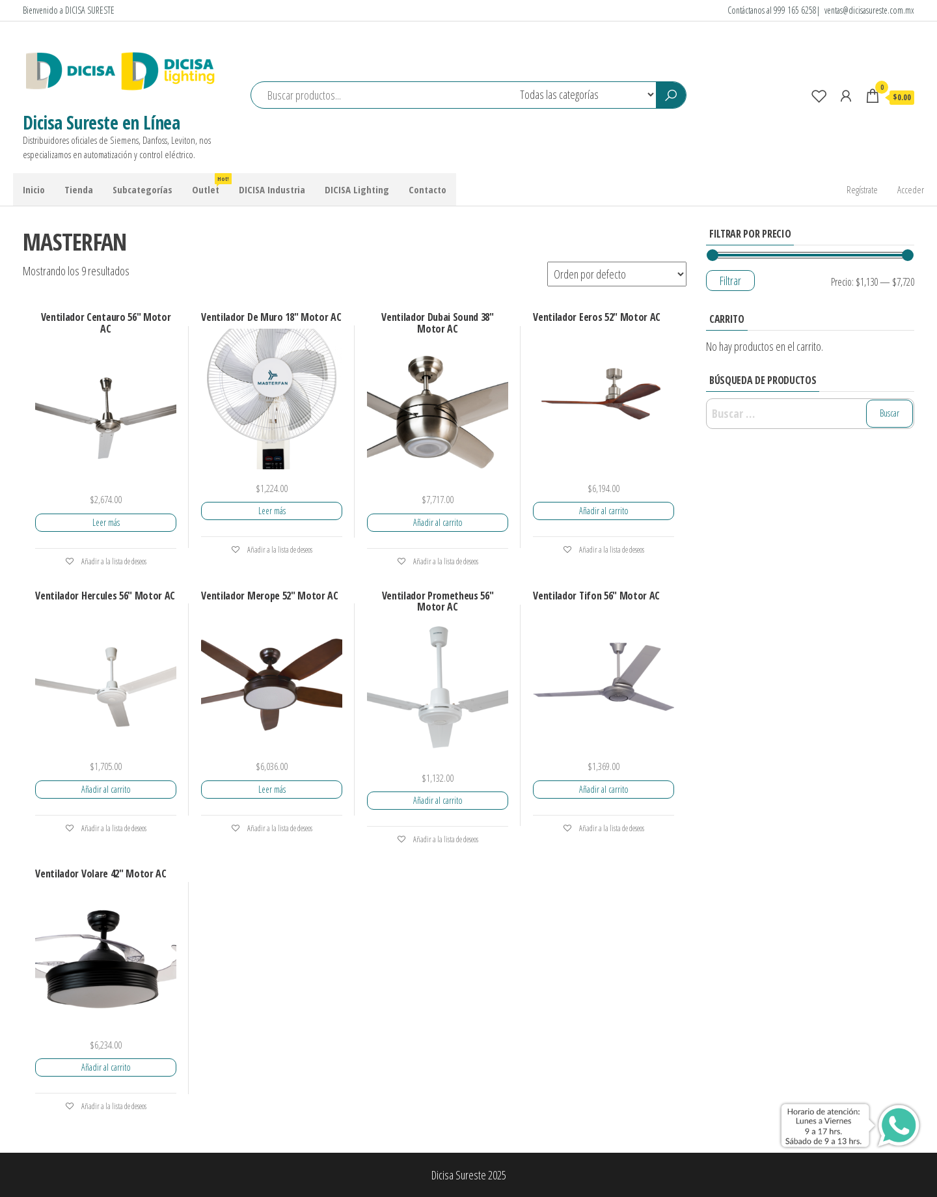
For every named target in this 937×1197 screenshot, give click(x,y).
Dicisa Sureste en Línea (101, 122)
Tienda (78, 189)
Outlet (210, 184)
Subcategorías (142, 189)
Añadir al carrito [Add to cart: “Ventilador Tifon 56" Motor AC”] (604, 789)
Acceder (910, 189)
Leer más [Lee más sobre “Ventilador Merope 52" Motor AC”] (272, 789)
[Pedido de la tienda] (616, 274)
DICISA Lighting (357, 189)
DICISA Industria (272, 189)
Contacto (427, 189)
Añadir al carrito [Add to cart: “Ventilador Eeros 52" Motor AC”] (604, 510)
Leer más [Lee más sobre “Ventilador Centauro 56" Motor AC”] (106, 522)
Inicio (34, 189)
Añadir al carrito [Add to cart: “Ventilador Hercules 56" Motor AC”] (106, 789)
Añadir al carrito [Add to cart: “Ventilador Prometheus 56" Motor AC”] (438, 800)
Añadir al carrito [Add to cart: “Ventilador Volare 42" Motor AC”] (106, 1067)
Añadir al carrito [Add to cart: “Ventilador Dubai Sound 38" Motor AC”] (438, 522)
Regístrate (862, 189)
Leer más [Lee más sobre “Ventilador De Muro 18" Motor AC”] (272, 510)
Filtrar (730, 280)
